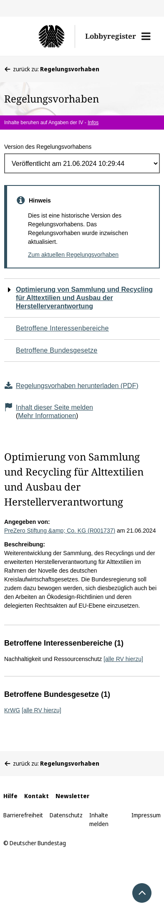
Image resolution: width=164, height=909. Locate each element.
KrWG (12, 710)
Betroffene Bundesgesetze (57, 350)
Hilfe (10, 796)
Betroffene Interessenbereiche (62, 328)
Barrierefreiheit (23, 815)
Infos (93, 122)
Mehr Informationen (47, 415)
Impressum (146, 815)
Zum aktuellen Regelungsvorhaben (73, 254)
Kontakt (36, 796)
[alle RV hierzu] (123, 659)
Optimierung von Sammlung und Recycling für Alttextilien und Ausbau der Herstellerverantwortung (84, 298)
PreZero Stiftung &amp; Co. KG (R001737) (59, 530)
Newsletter (72, 796)
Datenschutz (66, 815)
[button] (146, 36)
